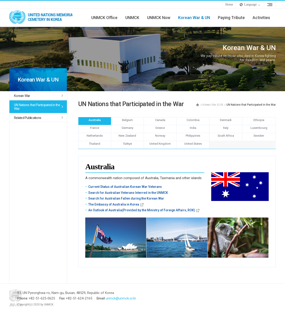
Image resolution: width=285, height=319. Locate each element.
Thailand (94, 149)
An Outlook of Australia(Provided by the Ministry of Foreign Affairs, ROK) (144, 214)
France (95, 131)
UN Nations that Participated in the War (37, 107)
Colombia (193, 122)
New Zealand (127, 140)
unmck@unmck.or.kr (137, 303)
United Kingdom (160, 149)
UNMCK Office (104, 17)
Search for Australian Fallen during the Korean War (127, 203)
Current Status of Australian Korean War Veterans (126, 191)
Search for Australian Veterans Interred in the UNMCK (129, 197)
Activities (261, 17)
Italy (226, 131)
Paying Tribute (231, 17)
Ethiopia (259, 122)
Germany (127, 131)
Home (229, 4)
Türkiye (127, 149)
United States (193, 149)
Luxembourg (259, 131)
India (193, 131)
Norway (160, 140)
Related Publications (27, 118)
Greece (160, 131)
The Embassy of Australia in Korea (114, 208)
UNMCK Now (158, 17)
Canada (160, 122)
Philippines (193, 140)
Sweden (259, 140)
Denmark (225, 122)
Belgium (127, 122)
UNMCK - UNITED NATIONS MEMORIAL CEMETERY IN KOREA (43, 17)
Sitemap (270, 4)
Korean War (22, 96)
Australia (94, 122)
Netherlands (94, 140)
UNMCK (132, 17)
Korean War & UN (194, 17)
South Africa (226, 140)
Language (250, 4)
